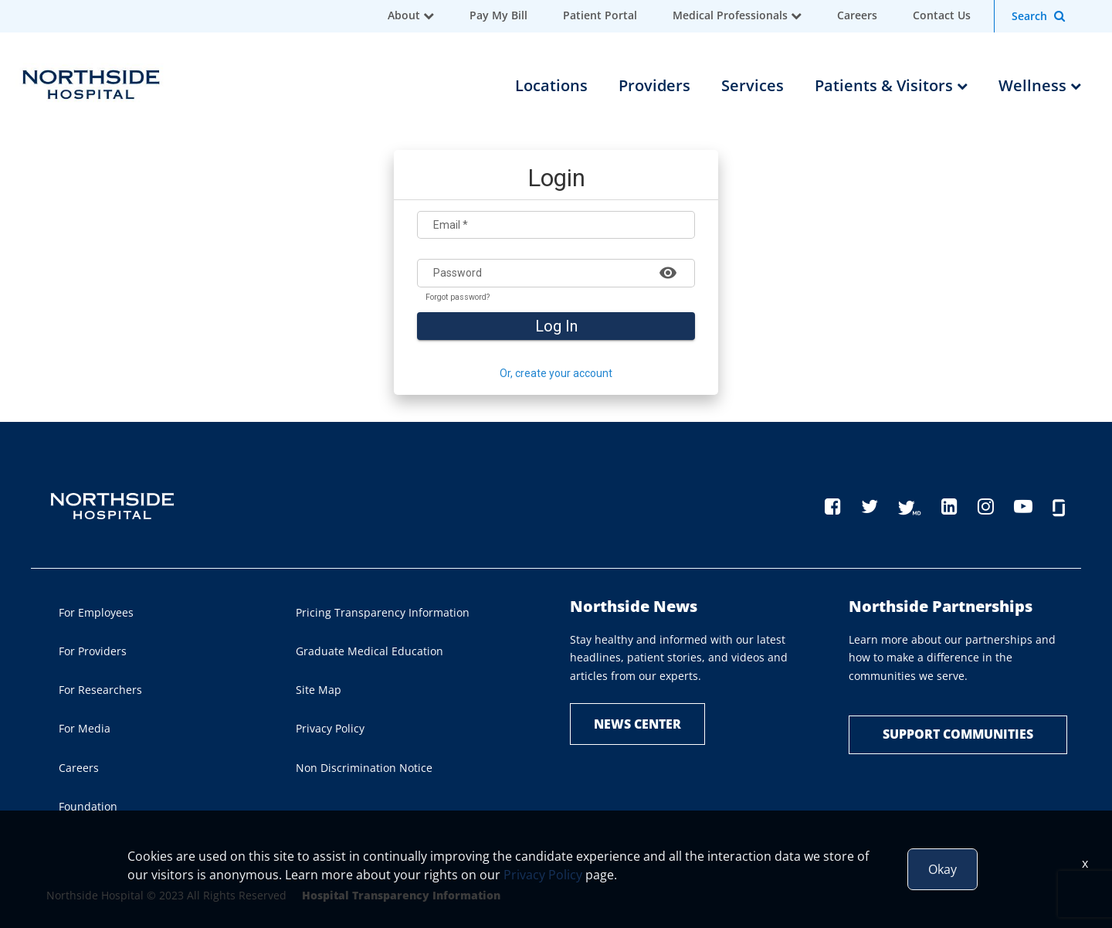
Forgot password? (457, 297)
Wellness (1039, 85)
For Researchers (100, 689)
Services (752, 85)
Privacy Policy (330, 728)
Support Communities (958, 734)
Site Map (318, 689)
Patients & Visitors (891, 85)
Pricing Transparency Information (383, 612)
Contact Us (942, 15)
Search (1029, 15)
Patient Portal (600, 15)
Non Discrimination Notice (364, 767)
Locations (551, 85)
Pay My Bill (498, 15)
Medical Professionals (730, 15)
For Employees (96, 612)
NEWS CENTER (637, 724)
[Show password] (668, 272)
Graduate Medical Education (369, 651)
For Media (84, 728)
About (404, 15)
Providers (654, 85)
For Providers (93, 651)
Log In (556, 326)
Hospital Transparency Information (401, 895)
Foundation (88, 806)
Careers (857, 15)
